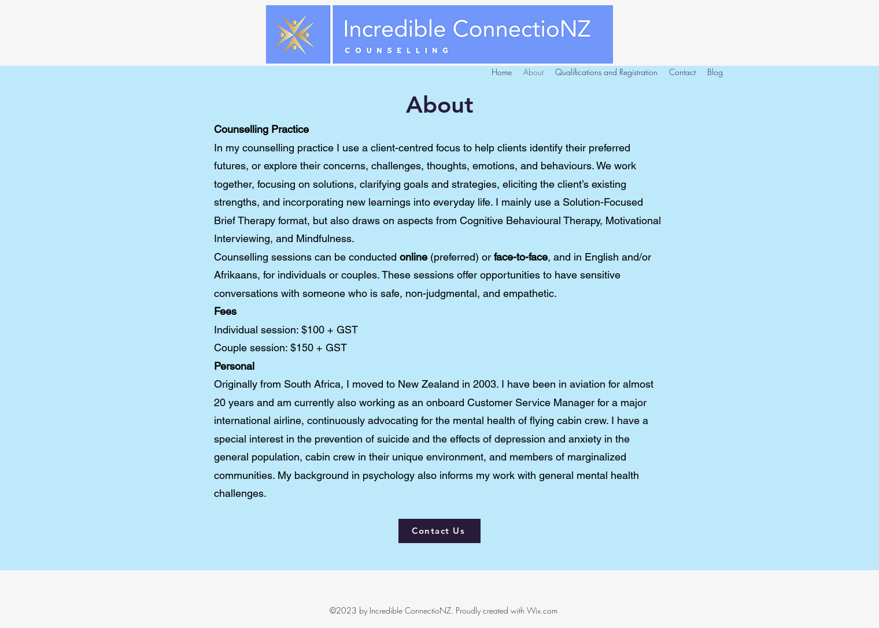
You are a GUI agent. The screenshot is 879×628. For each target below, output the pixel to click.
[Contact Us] (439, 531)
